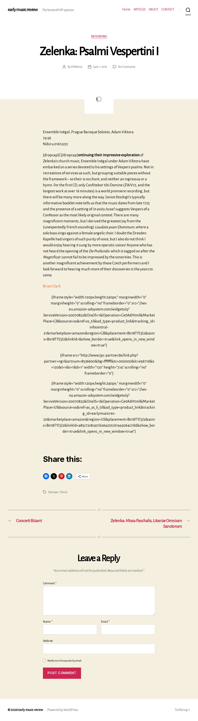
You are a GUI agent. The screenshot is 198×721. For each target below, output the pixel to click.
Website (48, 640)
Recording (99, 36)
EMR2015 (76, 66)
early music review (23, 9)
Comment (49, 583)
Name (47, 621)
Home (126, 9)
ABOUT (153, 9)
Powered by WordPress (62, 710)
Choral (63, 492)
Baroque (53, 492)
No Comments (126, 66)
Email (105, 621)
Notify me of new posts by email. (64, 660)
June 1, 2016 (100, 66)
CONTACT (167, 9)
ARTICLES (139, 9)
